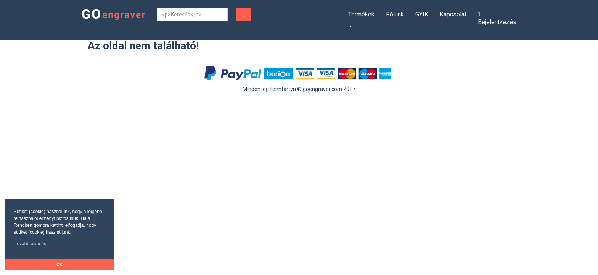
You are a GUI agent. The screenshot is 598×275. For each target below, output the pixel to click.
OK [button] (59, 264)
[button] (30, 245)
